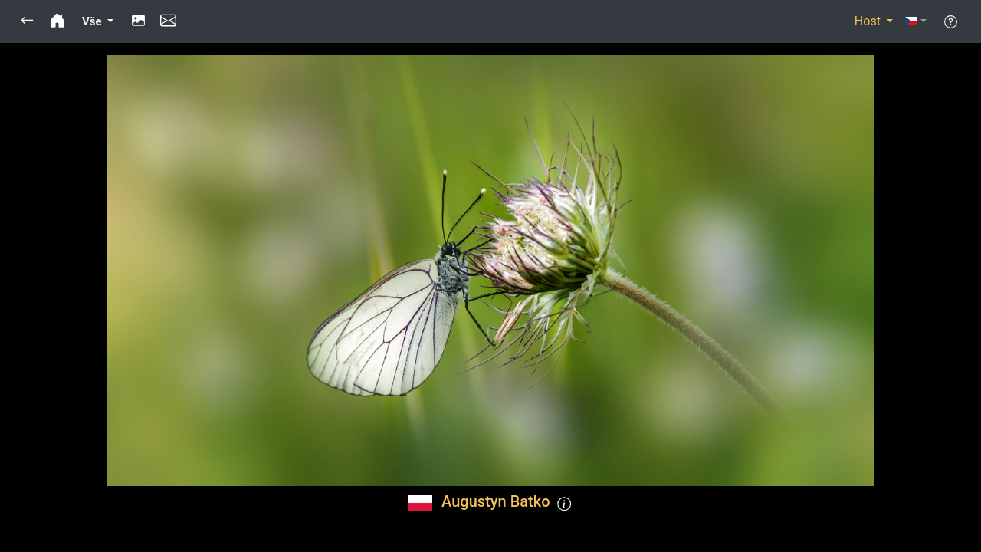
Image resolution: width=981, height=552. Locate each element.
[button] (27, 21)
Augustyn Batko (495, 501)
